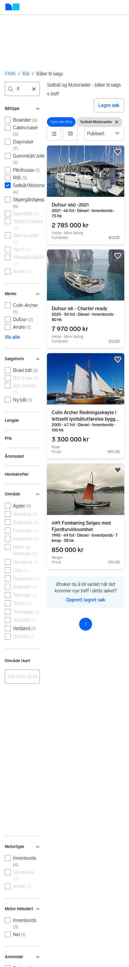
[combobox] (22, 89)
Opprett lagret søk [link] (85, 600)
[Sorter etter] (104, 134)
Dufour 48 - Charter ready (79, 308)
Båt (26, 74)
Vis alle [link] (12, 337)
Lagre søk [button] (109, 105)
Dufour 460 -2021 (70, 205)
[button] (54, 134)
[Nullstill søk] (34, 89)
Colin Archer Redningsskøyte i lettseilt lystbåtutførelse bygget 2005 (86, 419)
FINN (10, 74)
